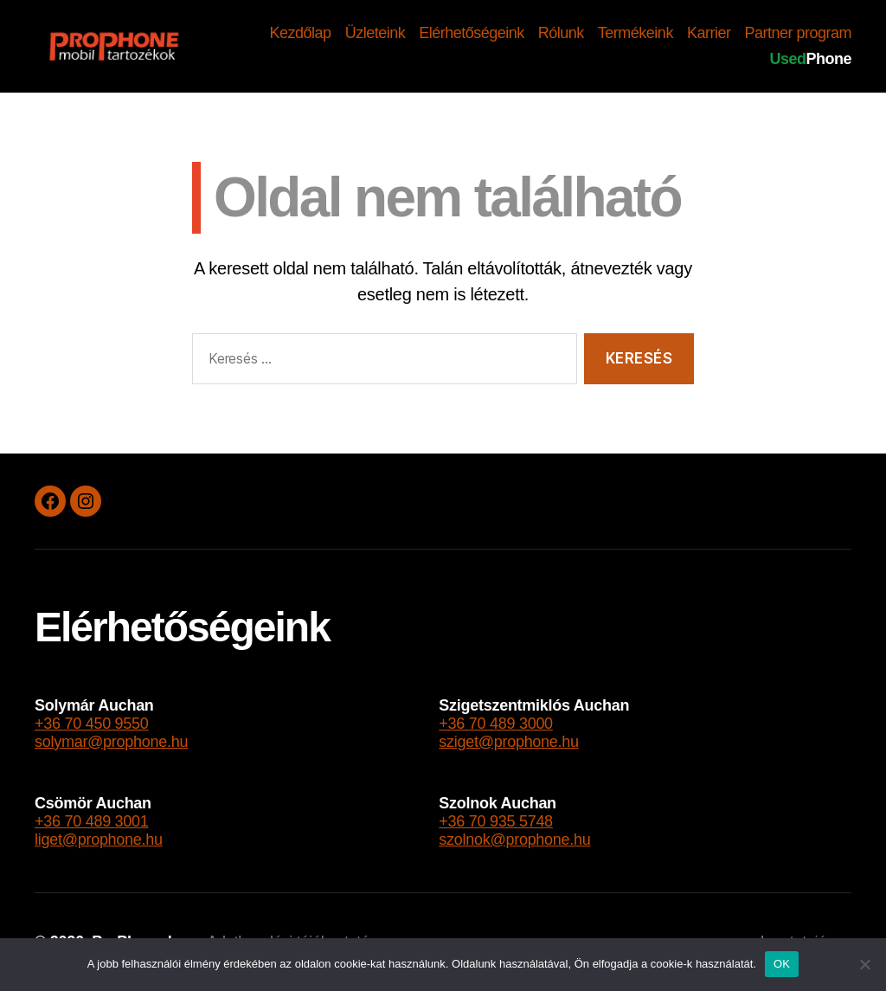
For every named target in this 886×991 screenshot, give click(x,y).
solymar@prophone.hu (111, 741)
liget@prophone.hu (99, 839)
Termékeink (635, 33)
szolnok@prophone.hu (514, 839)
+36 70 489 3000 (496, 723)
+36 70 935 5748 (496, 821)
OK (782, 963)
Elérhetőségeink (471, 33)
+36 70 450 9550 (92, 723)
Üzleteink (375, 33)
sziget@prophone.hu (509, 741)
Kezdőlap (300, 33)
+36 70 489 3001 (92, 821)
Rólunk (561, 33)
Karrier (709, 33)
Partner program (797, 33)
